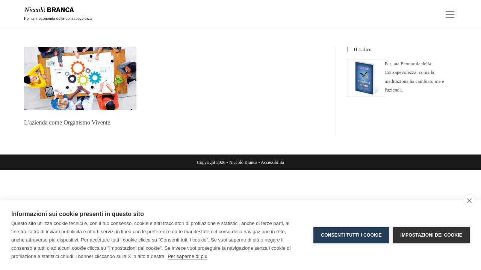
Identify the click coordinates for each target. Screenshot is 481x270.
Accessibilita (272, 162)
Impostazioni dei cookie (431, 235)
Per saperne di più (187, 256)
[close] (469, 200)
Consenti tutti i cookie (351, 235)
